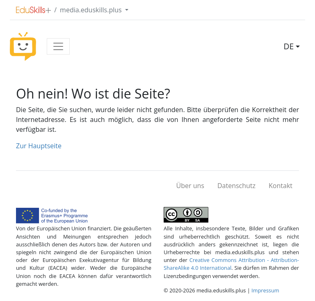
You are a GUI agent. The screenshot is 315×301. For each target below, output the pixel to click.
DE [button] (289, 46)
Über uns (190, 185)
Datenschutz (236, 185)
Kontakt (280, 185)
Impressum (265, 290)
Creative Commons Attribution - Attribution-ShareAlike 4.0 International (231, 263)
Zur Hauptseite (39, 145)
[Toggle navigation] (58, 46)
